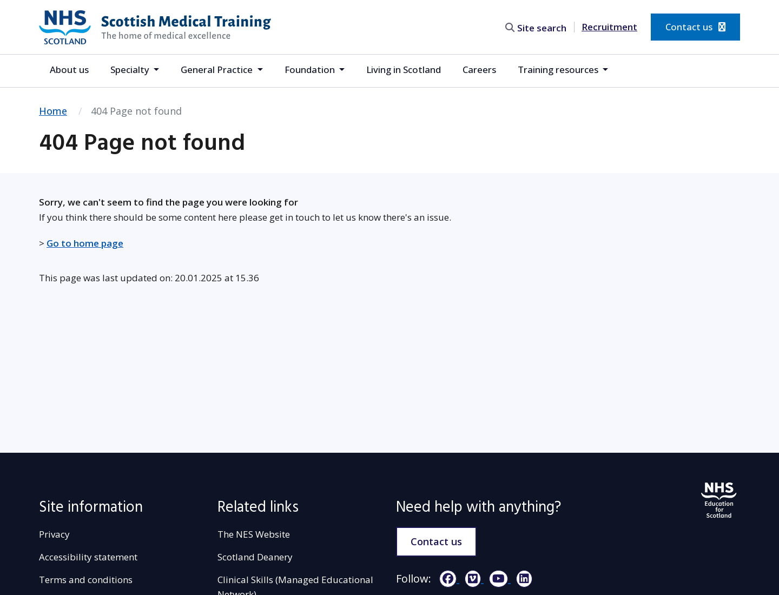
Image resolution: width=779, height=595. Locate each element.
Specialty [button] (130, 69)
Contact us (695, 27)
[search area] (538, 26)
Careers (479, 69)
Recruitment (609, 27)
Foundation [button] (311, 69)
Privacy (54, 534)
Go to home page (85, 243)
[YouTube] (497, 578)
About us (69, 69)
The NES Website (253, 534)
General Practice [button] (218, 69)
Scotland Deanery (255, 557)
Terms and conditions (86, 579)
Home (53, 110)
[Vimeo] (471, 578)
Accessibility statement (88, 557)
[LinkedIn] (521, 578)
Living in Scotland (403, 69)
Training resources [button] (559, 69)
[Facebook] (446, 578)
